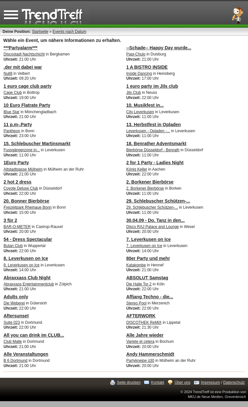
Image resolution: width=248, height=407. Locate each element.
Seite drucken (128, 382)
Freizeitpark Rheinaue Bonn (28, 207)
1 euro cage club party (28, 86)
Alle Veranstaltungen (26, 354)
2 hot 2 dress (17, 181)
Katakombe (136, 265)
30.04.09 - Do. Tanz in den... (155, 220)
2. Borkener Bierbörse (149, 181)
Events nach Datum (70, 31)
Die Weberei (14, 303)
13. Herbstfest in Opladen (153, 124)
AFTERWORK (141, 315)
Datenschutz (234, 382)
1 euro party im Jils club (152, 86)
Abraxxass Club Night (27, 277)
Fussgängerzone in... (22, 150)
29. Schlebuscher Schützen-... (158, 201)
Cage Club (13, 92)
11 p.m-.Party (18, 124)
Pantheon (12, 131)
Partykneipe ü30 (140, 360)
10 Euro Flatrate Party (27, 105)
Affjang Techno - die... (149, 296)
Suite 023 (12, 322)
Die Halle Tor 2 (138, 284)
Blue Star (11, 112)
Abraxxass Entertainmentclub (29, 284)
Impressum (210, 382)
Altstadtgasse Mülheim (23, 169)
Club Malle (13, 341)
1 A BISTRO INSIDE (147, 67)
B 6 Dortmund (15, 360)
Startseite (40, 31)
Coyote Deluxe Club (21, 188)
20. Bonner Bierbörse (26, 201)
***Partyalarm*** (20, 47)
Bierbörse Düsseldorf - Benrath (153, 150)
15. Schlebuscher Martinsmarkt (37, 143)
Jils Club (133, 92)
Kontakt (157, 382)
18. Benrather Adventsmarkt (156, 143)
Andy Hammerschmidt (150, 354)
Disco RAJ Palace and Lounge (152, 226)
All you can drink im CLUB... (34, 335)
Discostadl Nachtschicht (24, 54)
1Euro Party (16, 162)
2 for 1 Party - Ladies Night (154, 162)
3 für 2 (10, 220)
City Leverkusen (140, 112)
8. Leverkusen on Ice (26, 258)
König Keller (136, 169)
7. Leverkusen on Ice (148, 239)
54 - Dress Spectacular (28, 239)
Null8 (8, 73)
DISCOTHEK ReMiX (143, 322)
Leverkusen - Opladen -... (148, 131)
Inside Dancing (139, 73)
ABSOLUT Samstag (147, 277)
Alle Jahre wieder (144, 335)
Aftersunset (16, 315)
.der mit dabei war (23, 67)
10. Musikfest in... (145, 105)
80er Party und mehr (148, 258)
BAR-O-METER (17, 226)
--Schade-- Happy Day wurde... (158, 47)
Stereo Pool (136, 303)
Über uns (183, 382)
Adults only (16, 296)
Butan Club (13, 245)
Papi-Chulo (135, 54)
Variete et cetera (140, 341)
